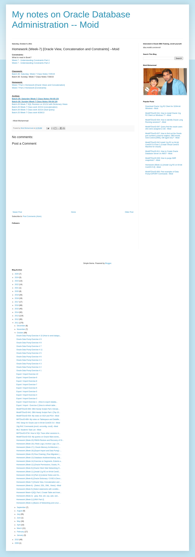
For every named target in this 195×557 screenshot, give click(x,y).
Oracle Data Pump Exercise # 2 (28, 367)
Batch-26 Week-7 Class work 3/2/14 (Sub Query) (33, 110)
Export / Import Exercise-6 (26, 388)
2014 (17, 312)
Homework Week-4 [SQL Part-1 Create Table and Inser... (38, 492)
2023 (17, 281)
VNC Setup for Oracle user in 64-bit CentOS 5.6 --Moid (38, 423)
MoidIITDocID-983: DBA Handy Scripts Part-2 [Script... (38, 409)
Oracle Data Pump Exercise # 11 (29, 350)
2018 (17, 298)
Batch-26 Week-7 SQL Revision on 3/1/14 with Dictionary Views (39, 104)
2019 (17, 295)
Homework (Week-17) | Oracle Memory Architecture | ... (38, 447)
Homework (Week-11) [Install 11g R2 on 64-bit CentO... (38, 472)
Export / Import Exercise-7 (26, 384)
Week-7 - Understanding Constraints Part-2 (31, 63)
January (20, 535)
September (21, 507)
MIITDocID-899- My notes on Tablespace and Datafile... (38, 419)
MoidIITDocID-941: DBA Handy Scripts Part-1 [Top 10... (38, 412)
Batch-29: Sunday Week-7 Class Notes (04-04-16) (34, 101)
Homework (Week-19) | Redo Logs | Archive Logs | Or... (38, 444)
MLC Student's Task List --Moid (28, 430)
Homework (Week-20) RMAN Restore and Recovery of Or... (40, 440)
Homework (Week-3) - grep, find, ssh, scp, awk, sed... (37, 496)
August (20, 511)
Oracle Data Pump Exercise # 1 (28, 370)
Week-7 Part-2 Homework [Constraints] (29, 88)
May (19, 521)
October (20, 333)
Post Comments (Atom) (32, 216)
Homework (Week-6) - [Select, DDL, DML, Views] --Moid (38, 485)
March (19, 528)
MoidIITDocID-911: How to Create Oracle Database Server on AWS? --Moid (161, 152)
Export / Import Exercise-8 (26, 381)
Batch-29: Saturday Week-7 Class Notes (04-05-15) (35, 99)
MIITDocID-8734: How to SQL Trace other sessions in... (38, 433)
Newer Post (17, 212)
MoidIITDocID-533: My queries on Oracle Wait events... (38, 437)
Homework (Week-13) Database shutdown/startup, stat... (38, 458)
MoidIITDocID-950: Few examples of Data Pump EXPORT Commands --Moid (162, 173)
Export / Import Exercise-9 (26, 377)
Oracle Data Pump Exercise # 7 (28, 346)
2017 (17, 302)
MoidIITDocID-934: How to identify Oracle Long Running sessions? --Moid (164, 121)
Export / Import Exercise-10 (27, 374)
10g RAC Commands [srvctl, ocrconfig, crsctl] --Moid (37, 426)
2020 (17, 291)
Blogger (108, 263)
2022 (17, 284)
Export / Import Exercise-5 (26, 391)
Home (73, 212)
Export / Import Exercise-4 (26, 395)
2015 (17, 309)
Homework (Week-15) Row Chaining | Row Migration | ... (38, 454)
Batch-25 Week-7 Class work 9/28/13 (28, 112)
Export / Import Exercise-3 (26, 398)
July (19, 514)
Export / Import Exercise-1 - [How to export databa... (37, 402)
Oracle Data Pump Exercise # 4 (28, 360)
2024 (17, 277)
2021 (17, 288)
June (19, 518)
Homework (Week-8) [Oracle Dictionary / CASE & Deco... (39, 478)
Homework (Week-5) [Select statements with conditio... (38, 489)
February (20, 532)
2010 (17, 540)
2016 (17, 305)
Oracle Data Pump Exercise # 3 (28, 364)
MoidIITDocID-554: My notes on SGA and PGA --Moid (37, 416)
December (21, 326)
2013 (17, 316)
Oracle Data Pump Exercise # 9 (28, 339)
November (21, 329)
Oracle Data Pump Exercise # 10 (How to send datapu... (38, 336)
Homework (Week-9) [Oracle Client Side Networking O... (38, 468)
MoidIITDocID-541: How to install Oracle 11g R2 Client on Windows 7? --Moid (163, 114)
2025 (17, 274)
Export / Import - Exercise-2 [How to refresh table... (36, 405)
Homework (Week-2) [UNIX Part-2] (30, 499)
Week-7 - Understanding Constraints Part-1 (31, 60)
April (19, 525)
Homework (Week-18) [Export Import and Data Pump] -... (39, 451)
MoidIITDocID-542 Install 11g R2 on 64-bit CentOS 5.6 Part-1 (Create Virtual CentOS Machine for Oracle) (162, 144)
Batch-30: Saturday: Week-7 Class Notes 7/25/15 (33, 74)
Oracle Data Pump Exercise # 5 (28, 353)
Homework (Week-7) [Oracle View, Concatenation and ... (38, 482)
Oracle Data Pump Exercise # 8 (28, 343)
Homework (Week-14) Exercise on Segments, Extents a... (39, 461)
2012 (17, 319)
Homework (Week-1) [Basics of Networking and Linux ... (38, 503)
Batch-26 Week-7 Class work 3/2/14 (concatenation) (34, 107)
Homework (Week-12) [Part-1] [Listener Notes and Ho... (38, 475)
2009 (17, 543)
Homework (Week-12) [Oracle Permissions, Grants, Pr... (38, 465)
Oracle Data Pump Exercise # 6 (28, 357)
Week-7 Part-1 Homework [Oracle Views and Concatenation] (38, 85)
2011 (17, 323)
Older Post (129, 212)
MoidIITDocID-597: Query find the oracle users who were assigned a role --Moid (163, 128)
